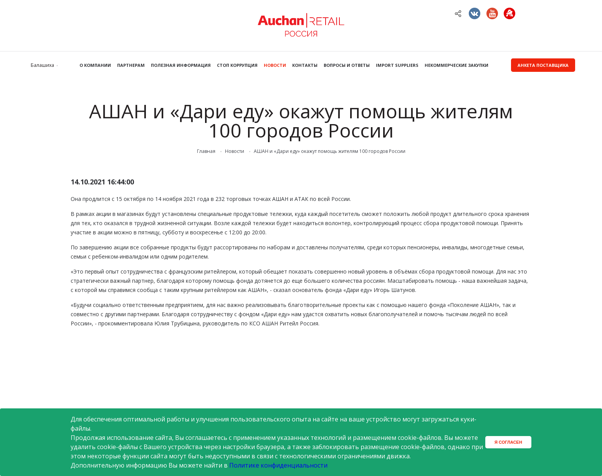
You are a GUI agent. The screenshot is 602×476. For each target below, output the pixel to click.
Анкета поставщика (543, 65)
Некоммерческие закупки (456, 65)
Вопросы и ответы (347, 65)
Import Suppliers (397, 65)
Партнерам (131, 65)
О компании (95, 65)
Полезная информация (181, 65)
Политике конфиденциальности (278, 465)
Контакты (305, 65)
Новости (275, 65)
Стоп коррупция (237, 65)
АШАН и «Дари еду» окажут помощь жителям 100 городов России (329, 151)
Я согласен (508, 442)
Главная (206, 151)
